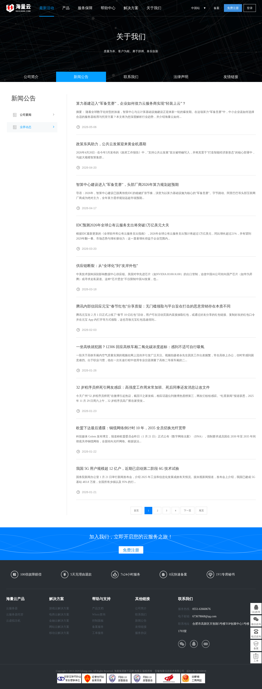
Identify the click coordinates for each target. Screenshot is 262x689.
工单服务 (98, 633)
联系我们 (131, 77)
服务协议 (141, 633)
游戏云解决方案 (59, 608)
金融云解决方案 (59, 620)
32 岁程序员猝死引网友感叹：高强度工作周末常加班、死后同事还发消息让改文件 (143, 387)
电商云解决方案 (59, 614)
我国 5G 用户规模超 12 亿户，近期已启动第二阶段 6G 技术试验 (127, 469)
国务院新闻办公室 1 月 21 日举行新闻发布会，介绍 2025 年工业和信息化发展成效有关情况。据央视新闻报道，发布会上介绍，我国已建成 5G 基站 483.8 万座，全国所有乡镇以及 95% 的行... (165, 480)
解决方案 (131, 8)
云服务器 (12, 608)
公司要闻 (25, 114)
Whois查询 (98, 614)
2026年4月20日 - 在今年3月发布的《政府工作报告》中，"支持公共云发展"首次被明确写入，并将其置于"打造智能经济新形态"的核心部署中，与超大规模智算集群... (165, 155)
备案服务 (98, 626)
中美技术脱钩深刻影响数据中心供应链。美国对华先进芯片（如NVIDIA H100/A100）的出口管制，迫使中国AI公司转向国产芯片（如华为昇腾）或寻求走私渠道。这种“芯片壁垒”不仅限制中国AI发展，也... (164, 277)
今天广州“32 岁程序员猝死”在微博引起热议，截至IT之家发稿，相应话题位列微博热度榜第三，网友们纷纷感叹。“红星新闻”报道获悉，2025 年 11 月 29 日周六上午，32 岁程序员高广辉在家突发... (165, 398)
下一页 (187, 510)
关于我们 (154, 8)
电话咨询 (256, 636)
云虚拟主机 (13, 620)
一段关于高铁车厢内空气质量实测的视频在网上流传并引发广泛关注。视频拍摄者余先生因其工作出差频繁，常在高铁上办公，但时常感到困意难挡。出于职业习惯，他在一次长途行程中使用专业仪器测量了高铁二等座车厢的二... (165, 358)
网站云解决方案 (59, 626)
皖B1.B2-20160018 (196, 671)
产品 (66, 8)
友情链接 (231, 77)
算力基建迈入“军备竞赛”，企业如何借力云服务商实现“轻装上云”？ (131, 103)
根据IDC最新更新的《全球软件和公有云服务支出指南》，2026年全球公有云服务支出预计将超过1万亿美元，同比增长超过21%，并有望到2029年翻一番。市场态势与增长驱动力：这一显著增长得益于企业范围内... (163, 236)
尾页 (201, 510)
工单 (256, 660)
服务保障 (85, 8)
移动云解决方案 (59, 633)
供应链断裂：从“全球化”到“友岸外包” (107, 266)
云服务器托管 (14, 614)
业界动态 (25, 127)
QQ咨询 (256, 612)
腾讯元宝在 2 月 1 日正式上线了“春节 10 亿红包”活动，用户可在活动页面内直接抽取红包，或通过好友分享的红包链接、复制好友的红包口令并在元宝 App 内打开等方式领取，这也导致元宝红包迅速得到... (165, 317)
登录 (250, 8)
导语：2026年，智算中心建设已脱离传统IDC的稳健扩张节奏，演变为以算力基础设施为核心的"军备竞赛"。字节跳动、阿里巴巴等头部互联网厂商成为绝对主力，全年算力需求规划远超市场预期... (165, 196)
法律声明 (181, 77)
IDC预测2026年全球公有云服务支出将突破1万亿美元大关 (122, 225)
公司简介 (31, 77)
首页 (136, 510)
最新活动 (46, 8)
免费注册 (233, 8)
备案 (216, 8)
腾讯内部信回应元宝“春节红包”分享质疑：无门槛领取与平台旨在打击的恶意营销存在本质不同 (153, 306)
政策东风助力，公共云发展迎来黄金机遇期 (111, 144)
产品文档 (98, 608)
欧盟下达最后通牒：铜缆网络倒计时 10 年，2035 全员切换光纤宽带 (131, 428)
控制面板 (98, 620)
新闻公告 (81, 77)
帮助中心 (108, 8)
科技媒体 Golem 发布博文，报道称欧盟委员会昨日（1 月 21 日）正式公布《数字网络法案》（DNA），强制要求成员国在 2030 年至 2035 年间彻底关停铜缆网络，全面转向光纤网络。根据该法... (166, 439)
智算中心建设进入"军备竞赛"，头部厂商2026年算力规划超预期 (127, 185)
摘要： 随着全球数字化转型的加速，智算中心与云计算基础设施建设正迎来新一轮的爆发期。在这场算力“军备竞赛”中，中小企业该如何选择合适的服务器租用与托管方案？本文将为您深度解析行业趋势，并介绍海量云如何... (165, 114)
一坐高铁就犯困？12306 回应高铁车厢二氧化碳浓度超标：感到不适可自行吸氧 (140, 347)
